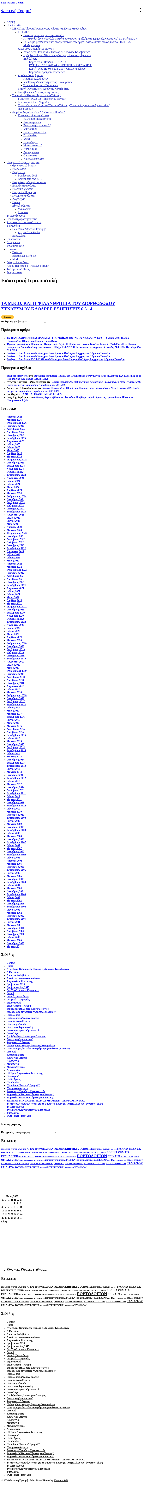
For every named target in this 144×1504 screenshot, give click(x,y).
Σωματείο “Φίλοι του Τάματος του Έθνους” (30, 1094)
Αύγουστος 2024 (15, 478)
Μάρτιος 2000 (14, 940)
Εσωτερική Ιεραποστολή (20, 1039)
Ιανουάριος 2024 (15, 499)
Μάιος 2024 (13, 487)
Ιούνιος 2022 (13, 557)
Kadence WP (61, 1480)
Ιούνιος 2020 (13, 631)
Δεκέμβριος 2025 (16, 429)
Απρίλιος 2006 (14, 860)
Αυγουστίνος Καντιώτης (20, 981)
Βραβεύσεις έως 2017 (18, 987)
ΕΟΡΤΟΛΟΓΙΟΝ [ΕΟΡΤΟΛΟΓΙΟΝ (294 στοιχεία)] (92, 1156)
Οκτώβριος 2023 (15, 508)
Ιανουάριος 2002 (15, 915)
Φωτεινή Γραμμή (16, 10)
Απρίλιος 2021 (14, 600)
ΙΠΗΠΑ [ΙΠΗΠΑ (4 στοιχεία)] (62, 1160)
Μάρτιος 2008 (14, 836)
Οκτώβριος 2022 (15, 545)
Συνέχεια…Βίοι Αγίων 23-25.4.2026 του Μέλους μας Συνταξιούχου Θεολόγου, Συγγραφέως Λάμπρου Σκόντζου (65, 359)
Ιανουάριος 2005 (15, 879)
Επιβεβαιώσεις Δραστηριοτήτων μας (26, 1036)
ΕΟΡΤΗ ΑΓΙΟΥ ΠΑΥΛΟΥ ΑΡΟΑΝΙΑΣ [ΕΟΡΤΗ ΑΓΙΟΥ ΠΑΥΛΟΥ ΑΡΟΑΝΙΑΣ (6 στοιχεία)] (50, 1156)
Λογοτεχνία (13, 1060)
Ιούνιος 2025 (13, 447)
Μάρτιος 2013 (14, 772)
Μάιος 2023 (13, 523)
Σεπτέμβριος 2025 (16, 438)
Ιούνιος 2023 (13, 520)
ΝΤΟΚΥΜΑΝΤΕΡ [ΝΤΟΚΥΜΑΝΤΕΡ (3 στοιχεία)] (120, 1160)
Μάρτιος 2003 (14, 900)
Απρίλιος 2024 (14, 490)
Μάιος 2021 (13, 597)
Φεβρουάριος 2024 (17, 496)
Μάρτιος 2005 (14, 876)
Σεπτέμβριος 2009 (16, 817)
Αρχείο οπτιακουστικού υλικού (23, 978)
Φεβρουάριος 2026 (17, 422)
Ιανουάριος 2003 (15, 903)
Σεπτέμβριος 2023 (16, 511)
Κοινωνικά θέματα (17, 1057)
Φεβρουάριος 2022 (17, 569)
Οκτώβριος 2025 (15, 435)
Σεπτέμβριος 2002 (16, 906)
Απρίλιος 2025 (14, 453)
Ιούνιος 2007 (13, 845)
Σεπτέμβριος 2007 (16, 842)
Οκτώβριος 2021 (15, 582)
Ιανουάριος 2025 (15, 462)
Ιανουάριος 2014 (15, 759)
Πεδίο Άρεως (14, 1079)
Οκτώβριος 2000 (15, 934)
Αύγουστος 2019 (15, 661)
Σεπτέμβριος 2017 (16, 704)
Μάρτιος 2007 (14, 848)
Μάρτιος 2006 (14, 863)
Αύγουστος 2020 (15, 625)
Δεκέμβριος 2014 (16, 747)
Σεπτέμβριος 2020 (16, 621)
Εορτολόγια (13, 1033)
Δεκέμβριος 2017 (16, 701)
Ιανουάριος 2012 (15, 787)
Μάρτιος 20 (13, 946)
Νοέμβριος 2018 (15, 680)
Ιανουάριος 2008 (15, 839)
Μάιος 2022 (13, 560)
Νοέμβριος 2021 (15, 579)
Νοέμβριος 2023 (15, 505)
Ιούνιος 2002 (13, 909)
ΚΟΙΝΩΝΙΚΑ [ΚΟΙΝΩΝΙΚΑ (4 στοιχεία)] (81, 1160)
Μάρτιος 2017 (14, 713)
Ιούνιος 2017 (13, 707)
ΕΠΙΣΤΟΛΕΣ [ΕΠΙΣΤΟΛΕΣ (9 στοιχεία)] (127, 1156)
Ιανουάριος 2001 (15, 928)
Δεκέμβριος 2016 (16, 716)
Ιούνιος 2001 (13, 922)
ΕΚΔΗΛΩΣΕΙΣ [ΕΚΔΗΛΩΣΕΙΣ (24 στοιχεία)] (10, 1156)
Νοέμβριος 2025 (15, 432)
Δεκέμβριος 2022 (16, 539)
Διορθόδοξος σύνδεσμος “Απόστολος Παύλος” (31, 1011)
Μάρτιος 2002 (14, 912)
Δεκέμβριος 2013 (16, 762)
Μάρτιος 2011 (14, 799)
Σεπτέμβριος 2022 (16, 548)
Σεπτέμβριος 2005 (16, 869)
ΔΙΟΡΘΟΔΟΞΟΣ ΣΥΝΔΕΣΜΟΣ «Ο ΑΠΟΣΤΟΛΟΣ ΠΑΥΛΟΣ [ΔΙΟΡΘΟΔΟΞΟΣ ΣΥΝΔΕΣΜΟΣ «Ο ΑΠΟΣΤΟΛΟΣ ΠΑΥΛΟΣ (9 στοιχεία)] (72, 1152)
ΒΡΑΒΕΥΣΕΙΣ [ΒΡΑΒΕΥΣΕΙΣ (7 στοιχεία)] (135, 1149)
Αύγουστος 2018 (15, 686)
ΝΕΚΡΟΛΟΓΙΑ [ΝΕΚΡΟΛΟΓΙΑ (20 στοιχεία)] (105, 1159)
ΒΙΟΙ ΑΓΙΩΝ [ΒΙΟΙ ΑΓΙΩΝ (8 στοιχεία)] (123, 1149)
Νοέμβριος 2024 (15, 468)
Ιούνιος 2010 (13, 808)
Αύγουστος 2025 (15, 441)
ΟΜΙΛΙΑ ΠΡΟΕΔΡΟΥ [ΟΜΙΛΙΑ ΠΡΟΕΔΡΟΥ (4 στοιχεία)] (135, 1160)
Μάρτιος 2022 (14, 566)
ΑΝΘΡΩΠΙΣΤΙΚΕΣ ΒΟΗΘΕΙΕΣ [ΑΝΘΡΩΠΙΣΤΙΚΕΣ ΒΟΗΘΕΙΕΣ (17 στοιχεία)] (75, 1149)
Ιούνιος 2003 (13, 897)
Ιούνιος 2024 (13, 484)
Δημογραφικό (14, 1002)
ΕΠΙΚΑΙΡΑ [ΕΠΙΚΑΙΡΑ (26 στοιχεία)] (114, 1156)
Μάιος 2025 (13, 450)
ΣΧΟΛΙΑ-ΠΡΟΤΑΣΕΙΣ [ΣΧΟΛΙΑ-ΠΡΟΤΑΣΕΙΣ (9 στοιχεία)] (116, 1163)
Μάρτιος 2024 (14, 493)
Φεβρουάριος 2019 (17, 670)
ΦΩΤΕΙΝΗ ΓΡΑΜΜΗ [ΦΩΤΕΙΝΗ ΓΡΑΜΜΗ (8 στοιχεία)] (54, 1167)
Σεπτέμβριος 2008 (16, 830)
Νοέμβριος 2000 (15, 931)
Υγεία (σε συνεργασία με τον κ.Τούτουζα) (29, 1109)
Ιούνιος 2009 (13, 821)
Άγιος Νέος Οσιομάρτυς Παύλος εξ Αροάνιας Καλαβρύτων (38, 969)
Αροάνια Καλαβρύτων (18, 975)
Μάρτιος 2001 (14, 925)
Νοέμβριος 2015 (15, 732)
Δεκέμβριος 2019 (16, 649)
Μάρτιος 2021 (14, 603)
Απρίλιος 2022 (14, 563)
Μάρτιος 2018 (14, 692)
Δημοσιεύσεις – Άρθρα (19, 1005)
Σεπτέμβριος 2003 (16, 894)
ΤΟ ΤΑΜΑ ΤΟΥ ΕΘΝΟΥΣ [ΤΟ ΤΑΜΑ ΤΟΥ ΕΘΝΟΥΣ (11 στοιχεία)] (27, 1167)
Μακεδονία (13, 1064)
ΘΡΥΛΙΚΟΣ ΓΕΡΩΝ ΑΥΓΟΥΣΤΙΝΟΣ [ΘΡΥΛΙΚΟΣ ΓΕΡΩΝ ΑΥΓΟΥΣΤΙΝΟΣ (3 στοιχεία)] (32, 1160)
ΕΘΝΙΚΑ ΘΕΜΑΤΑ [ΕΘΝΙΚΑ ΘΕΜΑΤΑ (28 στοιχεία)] (118, 1152)
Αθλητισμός (13, 972)
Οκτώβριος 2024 (15, 471)
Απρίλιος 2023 (14, 527)
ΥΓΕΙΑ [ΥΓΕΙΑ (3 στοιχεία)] (42, 1167)
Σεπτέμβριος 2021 (16, 585)
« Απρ (4, 1221)
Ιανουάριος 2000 (15, 943)
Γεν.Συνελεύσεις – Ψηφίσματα (23, 990)
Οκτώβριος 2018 (15, 683)
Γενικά (10, 993)
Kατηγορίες (7, 1132)
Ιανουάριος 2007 (15, 851)
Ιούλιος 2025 (13, 444)
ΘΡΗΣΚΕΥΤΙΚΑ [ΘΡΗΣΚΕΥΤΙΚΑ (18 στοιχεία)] (10, 1159)
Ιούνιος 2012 (13, 781)
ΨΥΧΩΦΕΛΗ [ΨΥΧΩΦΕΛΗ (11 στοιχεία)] (80, 1167)
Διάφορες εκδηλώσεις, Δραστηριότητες (28, 1008)
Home (10, 966)
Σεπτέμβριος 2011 (16, 793)
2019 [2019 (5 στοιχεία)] (3, 1149)
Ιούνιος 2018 (13, 689)
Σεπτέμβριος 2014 (16, 750)
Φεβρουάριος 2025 (17, 459)
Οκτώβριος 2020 (15, 618)
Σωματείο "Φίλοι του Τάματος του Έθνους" (30, 1097)
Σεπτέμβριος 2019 (16, 658)
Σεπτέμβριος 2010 (16, 805)
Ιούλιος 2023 (13, 517)
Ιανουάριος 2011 (15, 802)
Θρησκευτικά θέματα (18, 1042)
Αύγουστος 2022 (15, 551)
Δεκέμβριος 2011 (16, 790)
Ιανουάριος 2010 (15, 814)
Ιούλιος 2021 (13, 591)
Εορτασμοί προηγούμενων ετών (23, 1030)
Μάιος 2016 (13, 723)
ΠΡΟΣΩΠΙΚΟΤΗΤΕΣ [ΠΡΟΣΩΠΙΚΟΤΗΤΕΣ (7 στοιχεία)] (74, 1164)
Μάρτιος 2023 (14, 530)
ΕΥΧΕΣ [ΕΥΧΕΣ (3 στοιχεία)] (136, 1156)
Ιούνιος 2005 (13, 873)
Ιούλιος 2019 (13, 664)
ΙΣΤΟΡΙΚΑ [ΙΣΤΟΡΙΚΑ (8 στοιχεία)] (70, 1160)
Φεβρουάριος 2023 (17, 533)
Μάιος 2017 (13, 710)
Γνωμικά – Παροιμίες (18, 999)
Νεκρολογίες (13, 1070)
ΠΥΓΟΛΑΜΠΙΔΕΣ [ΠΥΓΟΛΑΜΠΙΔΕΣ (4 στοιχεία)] (91, 1164)
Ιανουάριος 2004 (15, 891)
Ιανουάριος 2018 (15, 698)
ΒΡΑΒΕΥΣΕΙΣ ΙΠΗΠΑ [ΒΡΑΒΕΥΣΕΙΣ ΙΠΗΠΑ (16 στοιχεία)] (13, 1152)
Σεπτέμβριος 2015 (16, 735)
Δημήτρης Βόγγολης (17, 375)
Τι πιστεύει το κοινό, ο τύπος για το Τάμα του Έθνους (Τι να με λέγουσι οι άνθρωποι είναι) (55, 1103)
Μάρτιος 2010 (14, 811)
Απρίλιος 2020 (14, 637)
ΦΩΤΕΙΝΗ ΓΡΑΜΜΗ (19, 1116)
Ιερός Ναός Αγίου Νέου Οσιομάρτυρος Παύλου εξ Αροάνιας (38, 1048)
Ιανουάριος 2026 (15, 426)
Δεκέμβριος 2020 (16, 612)
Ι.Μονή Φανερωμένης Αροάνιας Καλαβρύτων (31, 1045)
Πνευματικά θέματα (17, 1088)
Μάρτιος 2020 (14, 640)
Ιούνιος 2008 (13, 833)
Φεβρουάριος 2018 (17, 695)
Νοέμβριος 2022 (15, 542)
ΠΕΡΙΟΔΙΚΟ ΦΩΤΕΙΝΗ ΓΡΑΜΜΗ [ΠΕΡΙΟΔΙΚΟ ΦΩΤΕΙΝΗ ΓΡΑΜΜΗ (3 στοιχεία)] (41, 1164)
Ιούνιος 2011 (13, 796)
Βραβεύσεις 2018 (16, 984)
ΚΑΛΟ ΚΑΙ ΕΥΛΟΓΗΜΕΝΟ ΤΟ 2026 (41, 394)
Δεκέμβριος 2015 (16, 729)
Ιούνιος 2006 (13, 857)
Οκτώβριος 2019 (15, 655)
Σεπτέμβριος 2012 (16, 778)
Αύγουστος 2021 (15, 588)
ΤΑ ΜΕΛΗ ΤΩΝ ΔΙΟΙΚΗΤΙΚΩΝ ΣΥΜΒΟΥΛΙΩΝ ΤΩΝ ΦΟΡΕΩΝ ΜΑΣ (46, 1100)
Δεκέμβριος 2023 (16, 502)
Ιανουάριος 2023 (15, 536)
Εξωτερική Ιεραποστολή (20, 1027)
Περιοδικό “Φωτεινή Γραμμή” (23, 1085)
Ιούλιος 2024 (13, 481)
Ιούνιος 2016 (13, 719)
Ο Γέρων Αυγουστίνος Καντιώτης (25, 1073)
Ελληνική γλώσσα (16, 1024)
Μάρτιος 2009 (14, 824)
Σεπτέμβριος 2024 (16, 474)
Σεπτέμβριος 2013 (16, 765)
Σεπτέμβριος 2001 (16, 918)
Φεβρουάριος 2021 (17, 606)
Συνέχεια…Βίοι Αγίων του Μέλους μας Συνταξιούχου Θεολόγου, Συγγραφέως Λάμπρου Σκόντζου (59, 353)
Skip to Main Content (12, 2)
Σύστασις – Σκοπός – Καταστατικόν (26, 1091)
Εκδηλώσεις (13, 1015)
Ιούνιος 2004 (13, 885)
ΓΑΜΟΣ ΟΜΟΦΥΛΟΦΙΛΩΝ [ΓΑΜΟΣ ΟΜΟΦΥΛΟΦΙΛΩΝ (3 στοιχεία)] (34, 1152)
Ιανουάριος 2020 (15, 646)
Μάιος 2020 (13, 634)
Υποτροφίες (13, 1113)
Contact (11, 962)
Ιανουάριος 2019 (15, 674)
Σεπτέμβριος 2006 (16, 854)
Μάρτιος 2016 (14, 726)
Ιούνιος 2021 (13, 594)
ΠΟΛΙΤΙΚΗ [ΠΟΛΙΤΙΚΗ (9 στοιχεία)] (59, 1163)
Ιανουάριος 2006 (15, 866)
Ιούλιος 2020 (13, 628)
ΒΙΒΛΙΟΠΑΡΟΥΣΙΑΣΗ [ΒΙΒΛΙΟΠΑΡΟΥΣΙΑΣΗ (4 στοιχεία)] (101, 1149)
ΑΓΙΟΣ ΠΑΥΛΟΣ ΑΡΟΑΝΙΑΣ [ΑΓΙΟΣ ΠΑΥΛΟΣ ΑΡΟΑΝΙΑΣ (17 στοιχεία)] (42, 1149)
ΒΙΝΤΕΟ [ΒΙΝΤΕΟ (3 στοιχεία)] (114, 1149)
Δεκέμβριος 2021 (16, 576)
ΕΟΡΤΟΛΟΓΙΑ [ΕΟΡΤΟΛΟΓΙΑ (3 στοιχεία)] (71, 1156)
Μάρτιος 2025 (14, 456)
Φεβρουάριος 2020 (17, 643)
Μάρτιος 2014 (14, 756)
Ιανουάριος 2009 (15, 827)
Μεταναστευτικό (16, 1067)
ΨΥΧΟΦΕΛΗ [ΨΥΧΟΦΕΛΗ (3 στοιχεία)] (69, 1167)
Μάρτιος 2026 (14, 419)
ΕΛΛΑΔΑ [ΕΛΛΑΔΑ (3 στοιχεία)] (31, 1156)
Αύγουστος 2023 (15, 514)
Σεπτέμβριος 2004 (16, 882)
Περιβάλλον (13, 1082)
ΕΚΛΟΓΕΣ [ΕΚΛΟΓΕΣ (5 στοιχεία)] (23, 1157)
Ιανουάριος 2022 (15, 572)
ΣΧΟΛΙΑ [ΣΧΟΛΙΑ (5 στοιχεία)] (101, 1164)
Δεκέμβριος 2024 (16, 465)
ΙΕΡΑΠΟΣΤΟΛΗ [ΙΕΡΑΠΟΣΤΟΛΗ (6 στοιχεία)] (52, 1160)
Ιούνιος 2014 (13, 753)
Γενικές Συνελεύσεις (17, 996)
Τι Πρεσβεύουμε (15, 1106)
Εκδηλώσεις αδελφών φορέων (23, 1018)
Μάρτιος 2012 (14, 784)
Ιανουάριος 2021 (15, 609)
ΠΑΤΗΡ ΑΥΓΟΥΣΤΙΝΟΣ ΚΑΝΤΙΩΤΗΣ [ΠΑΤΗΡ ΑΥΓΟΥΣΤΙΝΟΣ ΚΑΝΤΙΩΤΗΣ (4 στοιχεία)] (15, 1164)
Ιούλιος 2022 (13, 554)
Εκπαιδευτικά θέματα (18, 1021)
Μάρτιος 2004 (14, 888)
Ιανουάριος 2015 (15, 744)
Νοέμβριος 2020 (15, 615)
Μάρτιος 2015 (14, 741)
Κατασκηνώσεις (15, 1054)
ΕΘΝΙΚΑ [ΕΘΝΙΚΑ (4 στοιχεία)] (102, 1153)
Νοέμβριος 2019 (15, 652)
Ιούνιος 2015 (13, 738)
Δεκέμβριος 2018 (16, 677)
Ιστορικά (11, 1051)
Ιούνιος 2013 (13, 768)
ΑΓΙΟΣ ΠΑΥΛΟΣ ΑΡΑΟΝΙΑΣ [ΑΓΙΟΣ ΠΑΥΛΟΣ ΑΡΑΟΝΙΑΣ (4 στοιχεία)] (15, 1149)
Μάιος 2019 (13, 667)
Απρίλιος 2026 (14, 416)
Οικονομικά (13, 1076)
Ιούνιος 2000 (13, 937)
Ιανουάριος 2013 (15, 775)
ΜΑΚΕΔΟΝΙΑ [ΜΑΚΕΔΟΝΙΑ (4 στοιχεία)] (91, 1160)
